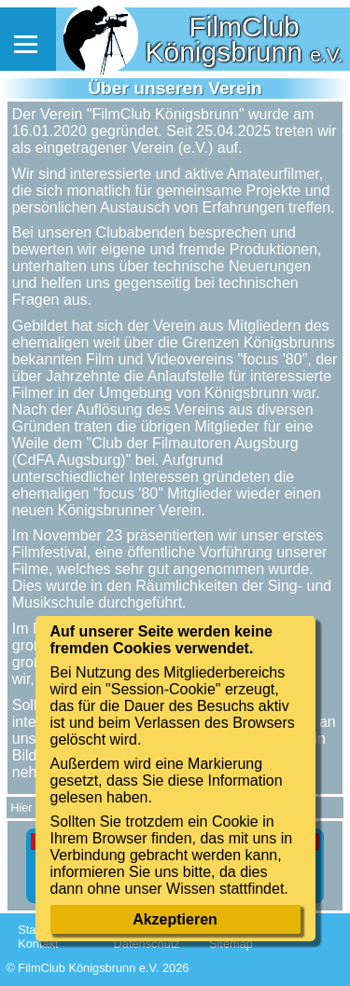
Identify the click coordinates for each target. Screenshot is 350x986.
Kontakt (38, 944)
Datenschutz (147, 944)
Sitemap (231, 944)
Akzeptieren (175, 919)
